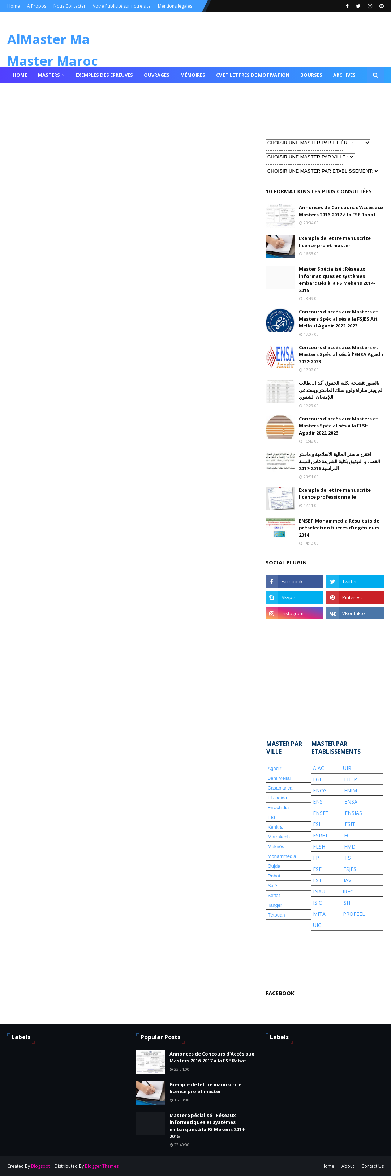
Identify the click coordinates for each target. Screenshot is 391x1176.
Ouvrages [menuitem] (156, 75)
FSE (317, 869)
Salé (272, 885)
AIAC (318, 768)
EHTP (350, 779)
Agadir (275, 768)
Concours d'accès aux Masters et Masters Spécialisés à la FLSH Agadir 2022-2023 (338, 425)
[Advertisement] (302, 110)
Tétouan (276, 915)
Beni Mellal (279, 778)
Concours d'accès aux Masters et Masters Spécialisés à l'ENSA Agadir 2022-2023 (341, 354)
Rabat (274, 876)
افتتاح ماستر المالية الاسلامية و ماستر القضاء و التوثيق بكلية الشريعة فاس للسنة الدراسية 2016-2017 (339, 461)
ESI (316, 824)
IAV (347, 880)
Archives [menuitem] (344, 75)
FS (348, 857)
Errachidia (278, 807)
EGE (317, 779)
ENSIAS (353, 812)
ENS (318, 801)
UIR (347, 768)
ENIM (350, 790)
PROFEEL (354, 913)
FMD (350, 846)
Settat (274, 895)
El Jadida (277, 797)
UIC (317, 925)
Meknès (276, 846)
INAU (319, 891)
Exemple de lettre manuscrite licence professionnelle (335, 493)
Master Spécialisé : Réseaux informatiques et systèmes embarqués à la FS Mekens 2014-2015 (337, 279)
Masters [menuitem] (49, 75)
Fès (272, 817)
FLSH (319, 846)
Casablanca (280, 788)
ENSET (321, 812)
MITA (319, 913)
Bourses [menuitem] (311, 75)
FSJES (349, 869)
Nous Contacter (69, 6)
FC (347, 835)
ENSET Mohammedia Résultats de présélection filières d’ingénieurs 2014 (339, 527)
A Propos (36, 6)
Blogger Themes (102, 1166)
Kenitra (275, 827)
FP (316, 857)
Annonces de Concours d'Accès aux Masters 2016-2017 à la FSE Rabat (341, 211)
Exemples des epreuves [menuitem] (104, 75)
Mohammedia (282, 856)
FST (317, 880)
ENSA (350, 801)
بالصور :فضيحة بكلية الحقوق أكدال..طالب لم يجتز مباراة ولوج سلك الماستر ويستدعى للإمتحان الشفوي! (340, 390)
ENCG (320, 790)
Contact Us (372, 1166)
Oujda (274, 866)
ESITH (352, 824)
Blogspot (40, 1166)
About (347, 1166)
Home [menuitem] (20, 75)
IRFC (348, 891)
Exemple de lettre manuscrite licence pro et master (335, 242)
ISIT (346, 902)
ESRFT (320, 835)
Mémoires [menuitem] (192, 75)
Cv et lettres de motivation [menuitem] (252, 75)
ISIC (317, 902)
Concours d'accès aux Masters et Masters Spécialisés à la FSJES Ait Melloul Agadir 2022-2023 (338, 318)
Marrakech (279, 836)
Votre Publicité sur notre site (122, 6)
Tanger (275, 905)
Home (13, 6)
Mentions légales (175, 6)
